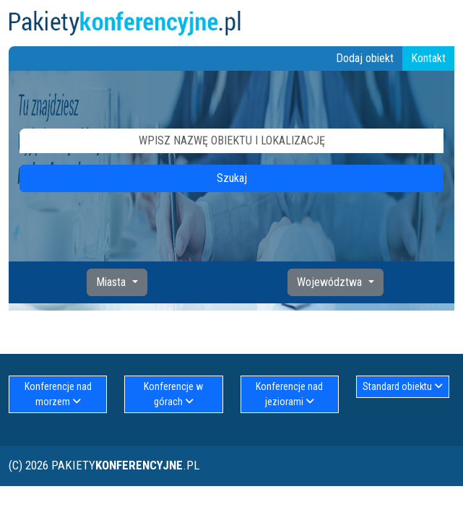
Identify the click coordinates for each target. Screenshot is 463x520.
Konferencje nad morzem (58, 394)
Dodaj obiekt (365, 58)
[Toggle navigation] (445, 23)
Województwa (331, 282)
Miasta (112, 282)
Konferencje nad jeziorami (289, 394)
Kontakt (428, 58)
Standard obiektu (403, 386)
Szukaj (232, 178)
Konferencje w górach (173, 394)
